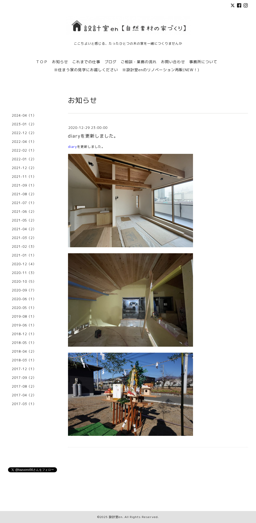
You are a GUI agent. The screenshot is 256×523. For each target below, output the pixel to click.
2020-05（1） (24, 307)
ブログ (110, 61)
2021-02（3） (24, 246)
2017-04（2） (24, 395)
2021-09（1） (24, 185)
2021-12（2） (24, 168)
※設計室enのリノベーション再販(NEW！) (160, 69)
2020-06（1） (24, 299)
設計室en (115, 517)
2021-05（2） (24, 220)
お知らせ (60, 61)
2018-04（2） (24, 351)
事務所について (203, 61)
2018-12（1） (24, 334)
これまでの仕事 (86, 61)
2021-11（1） (24, 176)
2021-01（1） (24, 255)
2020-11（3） (24, 272)
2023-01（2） (24, 124)
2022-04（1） (24, 141)
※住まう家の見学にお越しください (86, 69)
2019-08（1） (24, 316)
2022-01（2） (24, 159)
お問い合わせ (173, 61)
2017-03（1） (24, 404)
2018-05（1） (24, 342)
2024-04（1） (24, 115)
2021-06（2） (24, 211)
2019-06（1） (24, 325)
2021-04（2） (24, 229)
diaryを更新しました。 (93, 136)
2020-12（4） (24, 264)
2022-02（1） (24, 150)
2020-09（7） (24, 290)
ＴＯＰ (42, 61)
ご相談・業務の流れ (139, 61)
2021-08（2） (24, 194)
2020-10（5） (24, 281)
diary (72, 146)
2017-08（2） (24, 386)
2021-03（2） (24, 238)
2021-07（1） (24, 203)
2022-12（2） (24, 133)
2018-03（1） (24, 360)
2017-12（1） (24, 369)
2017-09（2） (24, 377)
